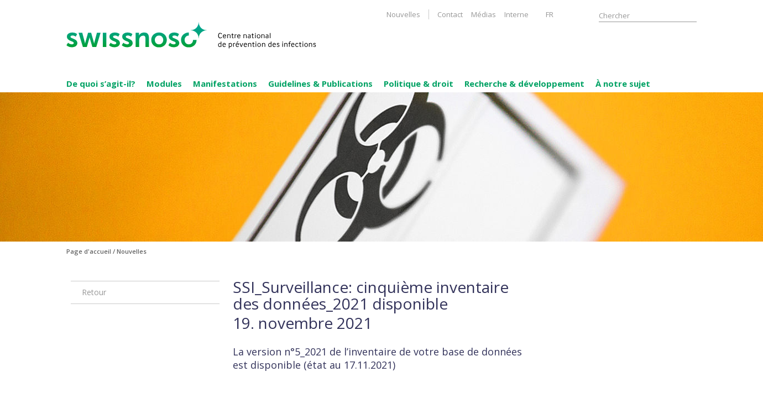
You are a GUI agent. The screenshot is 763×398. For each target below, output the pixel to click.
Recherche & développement (524, 83)
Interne (516, 14)
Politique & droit (418, 83)
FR (549, 14)
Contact (450, 14)
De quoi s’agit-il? (100, 83)
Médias (483, 14)
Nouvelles (403, 14)
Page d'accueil (88, 251)
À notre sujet (622, 83)
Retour (94, 292)
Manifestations (225, 83)
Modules (164, 83)
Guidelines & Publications (320, 83)
